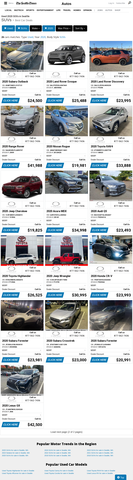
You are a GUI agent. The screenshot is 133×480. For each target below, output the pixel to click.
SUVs (22, 28)
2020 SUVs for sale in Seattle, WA (15, 456)
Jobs (100, 10)
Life (58, 10)
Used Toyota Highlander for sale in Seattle (18, 471)
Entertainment (45, 10)
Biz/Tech (18, 10)
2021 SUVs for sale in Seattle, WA (100, 453)
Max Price (64, 28)
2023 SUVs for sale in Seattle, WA (100, 450)
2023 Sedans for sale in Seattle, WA (16, 453)
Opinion (87, 10)
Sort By (80, 28)
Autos (66, 4)
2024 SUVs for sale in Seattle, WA (57, 450)
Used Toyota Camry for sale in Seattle (58, 471)
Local (8, 10)
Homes (77, 10)
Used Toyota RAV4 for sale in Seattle (101, 471)
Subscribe (120, 3)
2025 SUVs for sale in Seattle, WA (15, 450)
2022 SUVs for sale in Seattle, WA (57, 453)
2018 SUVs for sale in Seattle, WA (100, 456)
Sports (30, 10)
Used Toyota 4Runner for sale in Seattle (17, 473)
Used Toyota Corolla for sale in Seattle (59, 473)
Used (8, 28)
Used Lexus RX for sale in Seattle (100, 473)
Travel (67, 10)
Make (36, 28)
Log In (111, 3)
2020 (49, 28)
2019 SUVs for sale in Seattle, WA (57, 456)
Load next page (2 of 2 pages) (66, 432)
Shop (117, 10)
